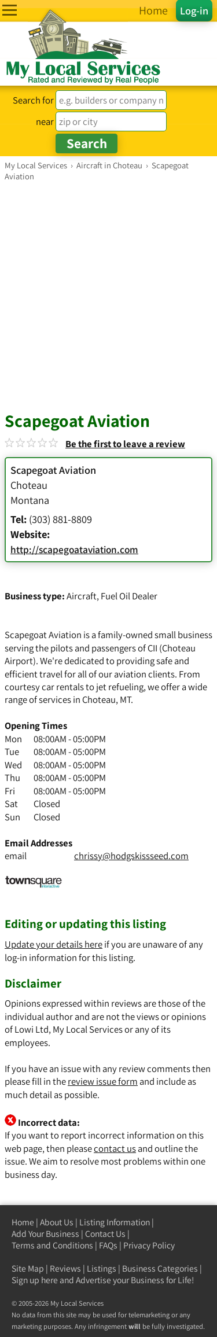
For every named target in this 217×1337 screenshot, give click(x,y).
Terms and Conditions (52, 1245)
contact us (115, 1148)
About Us (56, 1222)
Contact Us (105, 1233)
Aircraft (82, 596)
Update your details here (53, 944)
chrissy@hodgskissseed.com (131, 855)
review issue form (103, 1081)
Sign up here (35, 1280)
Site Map (28, 1268)
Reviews (65, 1268)
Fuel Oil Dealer (129, 596)
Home (23, 1222)
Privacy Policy (149, 1245)
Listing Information (114, 1222)
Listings (101, 1268)
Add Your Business (45, 1233)
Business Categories (160, 1268)
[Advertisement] (108, 295)
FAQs (108, 1245)
